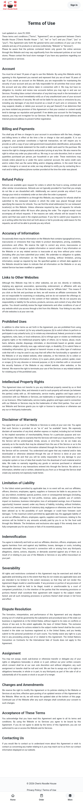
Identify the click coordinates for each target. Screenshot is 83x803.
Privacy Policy (34, 790)
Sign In (74, 5)
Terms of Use (49, 790)
